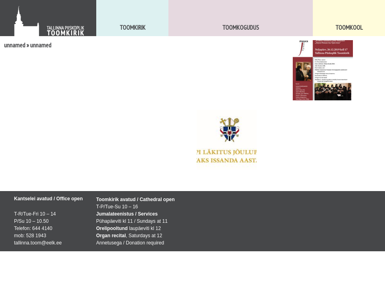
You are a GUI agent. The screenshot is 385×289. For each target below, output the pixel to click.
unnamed (14, 45)
